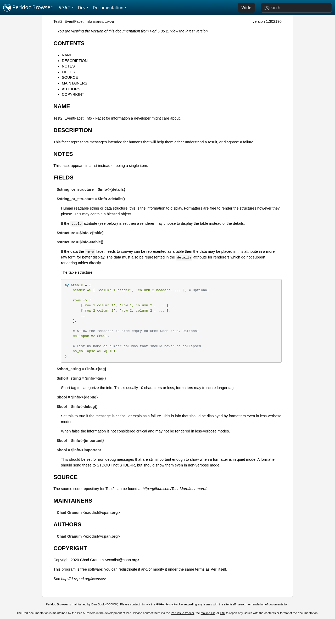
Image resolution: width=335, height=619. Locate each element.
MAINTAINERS (74, 83)
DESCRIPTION (74, 61)
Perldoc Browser (28, 8)
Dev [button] (82, 7)
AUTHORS (71, 89)
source (98, 21)
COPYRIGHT (73, 94)
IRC (222, 613)
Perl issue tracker (182, 613)
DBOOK (112, 604)
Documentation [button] (108, 7)
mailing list (208, 613)
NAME (67, 55)
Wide (246, 7)
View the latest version (189, 31)
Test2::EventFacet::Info (72, 21)
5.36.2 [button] (65, 7)
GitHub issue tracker (169, 604)
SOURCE (70, 77)
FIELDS (68, 72)
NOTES (68, 66)
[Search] (296, 8)
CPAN (109, 21)
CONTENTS (69, 43)
